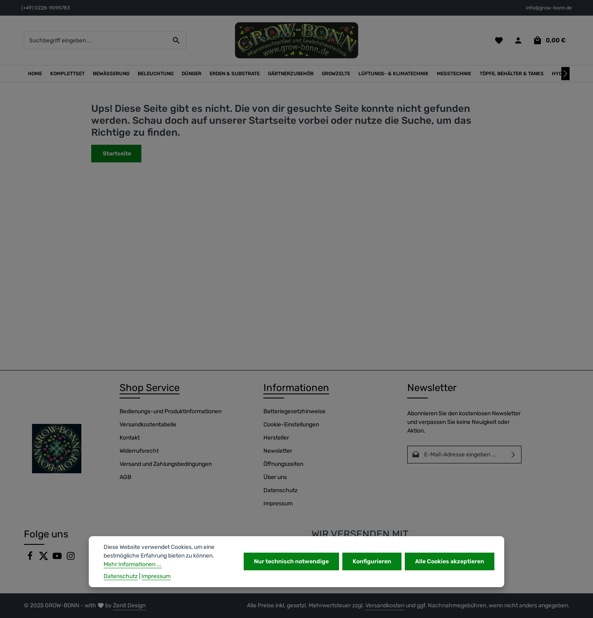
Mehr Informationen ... (133, 564)
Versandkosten (384, 605)
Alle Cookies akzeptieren (449, 561)
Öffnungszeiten (283, 464)
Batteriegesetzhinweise (294, 411)
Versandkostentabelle (148, 424)
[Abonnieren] (513, 454)
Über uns (275, 477)
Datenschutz (280, 490)
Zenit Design (129, 605)
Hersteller (276, 437)
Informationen (296, 387)
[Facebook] (30, 558)
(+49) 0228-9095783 (45, 8)
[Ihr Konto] (518, 40)
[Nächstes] (565, 73)
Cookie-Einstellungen (291, 424)
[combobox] (96, 40)
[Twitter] (44, 558)
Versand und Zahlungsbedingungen (166, 464)
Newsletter (277, 450)
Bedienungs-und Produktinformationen (171, 411)
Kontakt (130, 437)
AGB (125, 477)
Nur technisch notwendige (291, 561)
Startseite (116, 153)
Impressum (278, 503)
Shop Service (150, 387)
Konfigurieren (372, 561)
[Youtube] (58, 558)
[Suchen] (176, 40)
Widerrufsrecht (139, 450)
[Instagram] (70, 558)
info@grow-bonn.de (549, 8)
